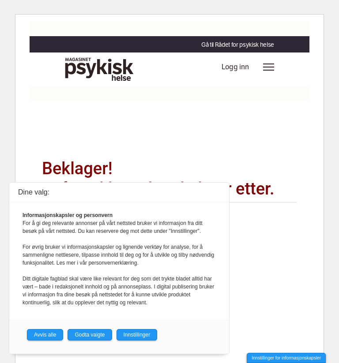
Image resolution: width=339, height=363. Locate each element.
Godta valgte (90, 335)
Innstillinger (137, 335)
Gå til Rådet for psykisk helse (237, 45)
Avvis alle (45, 335)
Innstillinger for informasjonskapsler (286, 358)
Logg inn (235, 66)
